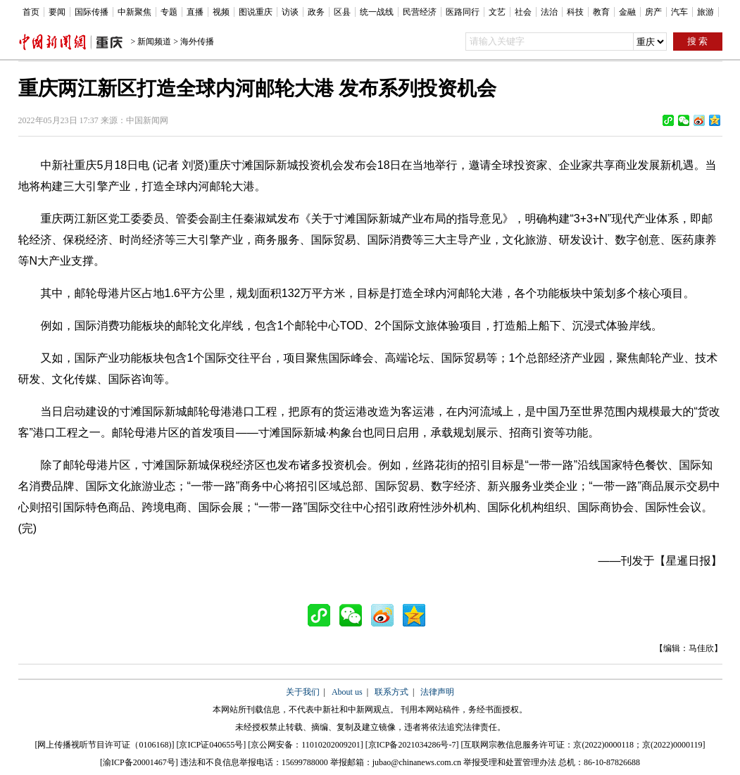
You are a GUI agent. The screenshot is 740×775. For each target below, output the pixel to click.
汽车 (679, 12)
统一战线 (377, 12)
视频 (221, 12)
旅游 (705, 12)
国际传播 (91, 12)
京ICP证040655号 (211, 745)
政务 (316, 12)
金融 (627, 12)
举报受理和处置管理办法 (509, 762)
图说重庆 (255, 12)
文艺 (497, 12)
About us (347, 692)
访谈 (290, 12)
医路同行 (462, 12)
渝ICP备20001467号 (139, 762)
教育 (601, 12)
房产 (653, 12)
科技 (575, 12)
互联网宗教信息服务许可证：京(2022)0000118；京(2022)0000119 (582, 745)
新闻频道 (154, 41)
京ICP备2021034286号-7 (412, 745)
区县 (342, 12)
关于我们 (303, 692)
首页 (31, 12)
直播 (195, 12)
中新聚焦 (134, 12)
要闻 (57, 12)
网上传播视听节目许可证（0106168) (104, 745)
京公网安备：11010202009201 (305, 745)
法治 (549, 12)
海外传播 (197, 41)
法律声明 (437, 692)
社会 (523, 12)
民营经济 (420, 12)
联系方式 (391, 692)
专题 (169, 12)
